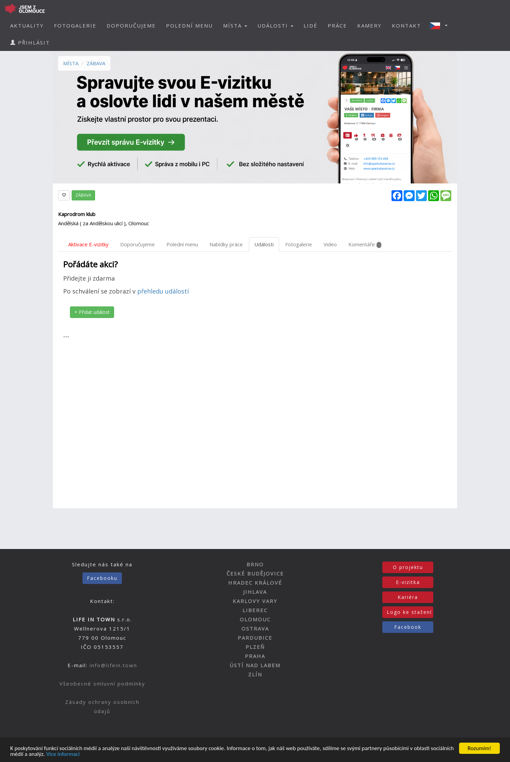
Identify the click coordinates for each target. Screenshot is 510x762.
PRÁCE (337, 25)
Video (330, 244)
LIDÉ (310, 25)
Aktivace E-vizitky (88, 244)
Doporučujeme (137, 244)
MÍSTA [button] (235, 25)
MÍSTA (70, 63)
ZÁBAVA (96, 63)
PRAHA (255, 656)
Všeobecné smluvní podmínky (102, 683)
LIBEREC (255, 610)
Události (264, 244)
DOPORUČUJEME (131, 25)
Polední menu (182, 244)
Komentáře (364, 244)
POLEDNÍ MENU (189, 25)
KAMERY (369, 25)
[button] (440, 25)
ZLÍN (255, 674)
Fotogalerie (298, 244)
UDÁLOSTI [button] (275, 25)
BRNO (255, 564)
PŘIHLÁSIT (30, 42)
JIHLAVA (255, 591)
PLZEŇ (255, 646)
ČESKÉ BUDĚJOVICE (255, 573)
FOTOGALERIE (75, 25)
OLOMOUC (255, 619)
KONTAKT (406, 25)
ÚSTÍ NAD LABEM (255, 665)
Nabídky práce (226, 244)
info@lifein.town (113, 665)
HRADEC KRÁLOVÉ (255, 582)
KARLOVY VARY (255, 601)
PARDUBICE (255, 637)
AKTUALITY (27, 25)
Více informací (62, 754)
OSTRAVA (255, 628)
